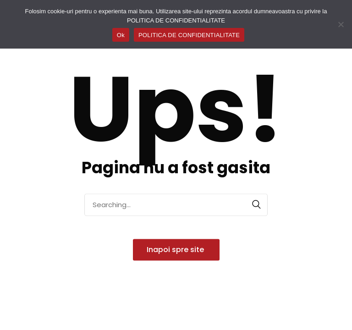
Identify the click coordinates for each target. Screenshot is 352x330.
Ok (121, 35)
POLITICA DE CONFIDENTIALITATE (189, 35)
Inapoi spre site (176, 249)
